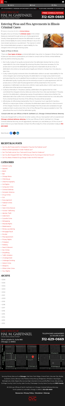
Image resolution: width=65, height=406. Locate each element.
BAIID (4, 171)
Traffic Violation (7, 255)
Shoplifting (5, 252)
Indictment (6, 216)
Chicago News (6, 176)
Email (32, 5)
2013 (3, 320)
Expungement (7, 200)
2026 (3, 280)
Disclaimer (39, 393)
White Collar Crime (8, 268)
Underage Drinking (8, 260)
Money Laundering (8, 229)
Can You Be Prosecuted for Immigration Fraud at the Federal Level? (24, 147)
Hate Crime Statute (8, 208)
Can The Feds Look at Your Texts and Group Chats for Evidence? (23, 152)
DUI (3, 197)
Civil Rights (5, 184)
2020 (3, 298)
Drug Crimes (6, 195)
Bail (3, 174)
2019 (3, 301)
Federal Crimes (7, 202)
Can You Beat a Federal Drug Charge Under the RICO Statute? (22, 157)
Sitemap (47, 393)
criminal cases (25, 34)
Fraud (4, 205)
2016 (3, 311)
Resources (19, 393)
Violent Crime (6, 263)
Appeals (5, 168)
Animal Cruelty (7, 166)
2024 (3, 286)
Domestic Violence (8, 192)
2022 (3, 292)
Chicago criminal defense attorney (13, 119)
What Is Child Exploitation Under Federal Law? (17, 149)
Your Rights (6, 271)
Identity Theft (6, 213)
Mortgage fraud (7, 231)
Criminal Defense (24, 31)
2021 (3, 295)
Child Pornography (8, 181)
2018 (3, 304)
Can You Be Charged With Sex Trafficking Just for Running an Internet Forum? (28, 155)
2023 (3, 289)
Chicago (23, 376)
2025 (3, 283)
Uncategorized (7, 258)
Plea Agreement (7, 237)
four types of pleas (14, 54)
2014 (3, 317)
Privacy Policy (29, 393)
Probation (5, 242)
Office (54, 5)
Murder (4, 234)
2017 (3, 308)
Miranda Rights (7, 224)
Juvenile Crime (7, 218)
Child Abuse (6, 179)
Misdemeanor (6, 226)
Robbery (5, 245)
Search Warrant (7, 247)
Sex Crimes (5, 250)
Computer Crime (7, 187)
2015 (3, 314)
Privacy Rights (7, 239)
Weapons (5, 266)
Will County (59, 383)
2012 (3, 323)
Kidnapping (6, 221)
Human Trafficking (8, 210)
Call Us (11, 5)
